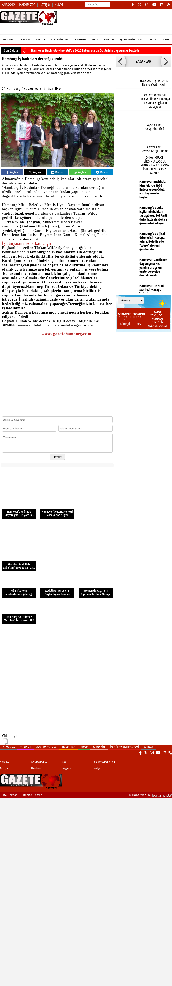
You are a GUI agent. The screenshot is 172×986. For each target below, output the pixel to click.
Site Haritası (10, 795)
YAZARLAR (143, 61)
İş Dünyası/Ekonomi (131, 39)
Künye (59, 5)
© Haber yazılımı (150, 795)
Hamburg (80, 39)
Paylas (12, 172)
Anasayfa (8, 5)
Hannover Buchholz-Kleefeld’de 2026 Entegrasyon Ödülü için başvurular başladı (85, 50)
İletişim (45, 5)
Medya (153, 39)
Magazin (109, 39)
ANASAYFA (8, 39)
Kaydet (57, 457)
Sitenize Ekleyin (32, 795)
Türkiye (40, 39)
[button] (24, 48)
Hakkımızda (27, 5)
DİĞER (166, 39)
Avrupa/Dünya (59, 39)
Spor (95, 39)
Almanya (25, 39)
